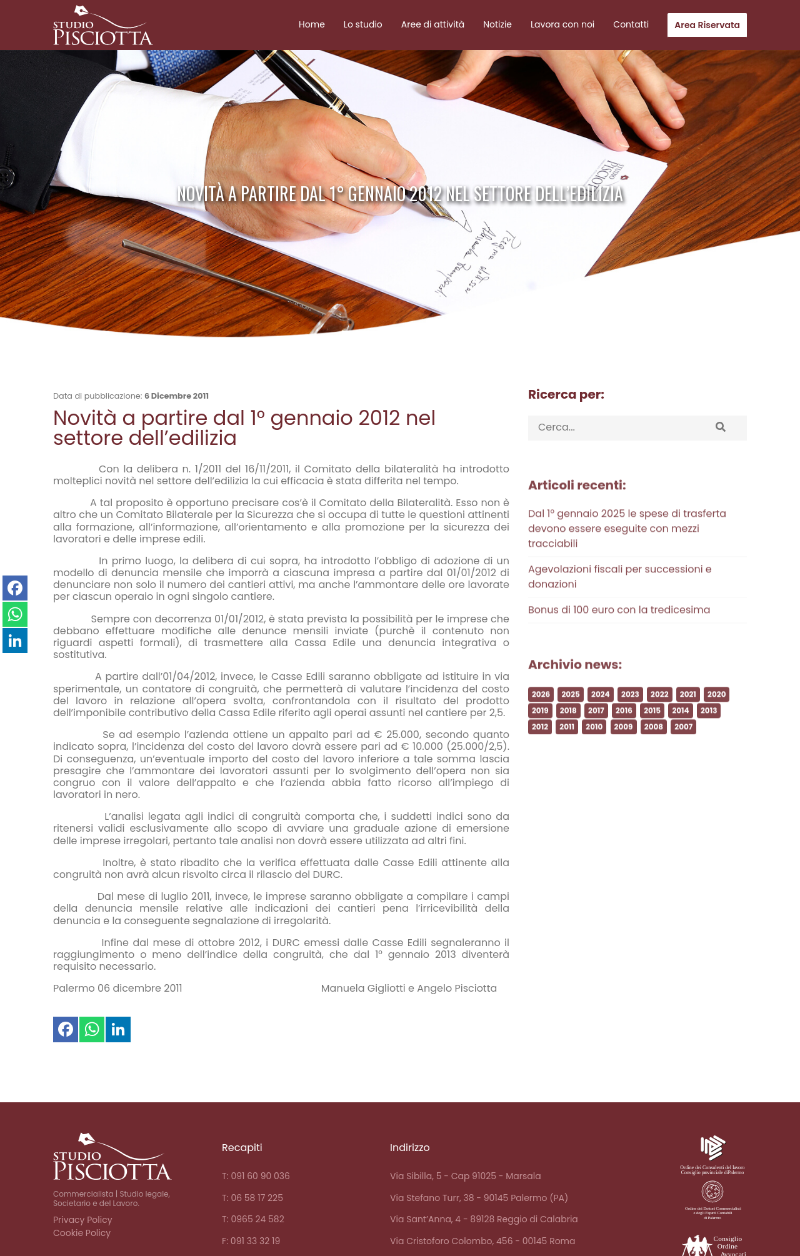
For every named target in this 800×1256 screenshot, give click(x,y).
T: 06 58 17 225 (252, 1198)
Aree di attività (432, 24)
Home (312, 24)
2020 (717, 724)
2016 (624, 740)
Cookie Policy (82, 1233)
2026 (541, 724)
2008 (653, 756)
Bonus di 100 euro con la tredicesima (619, 639)
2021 (688, 724)
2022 (659, 724)
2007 (683, 756)
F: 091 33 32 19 (251, 1241)
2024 (600, 724)
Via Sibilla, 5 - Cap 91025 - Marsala (465, 1176)
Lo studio (363, 24)
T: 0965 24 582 (253, 1219)
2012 (540, 756)
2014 (680, 740)
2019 (540, 740)
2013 (709, 740)
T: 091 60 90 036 (256, 1176)
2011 (566, 756)
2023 (630, 724)
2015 (652, 740)
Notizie (497, 24)
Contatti (631, 24)
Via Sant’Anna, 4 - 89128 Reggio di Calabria (484, 1219)
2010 (594, 756)
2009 (623, 756)
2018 (568, 740)
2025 (570, 724)
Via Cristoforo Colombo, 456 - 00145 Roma (482, 1241)
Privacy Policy (82, 1220)
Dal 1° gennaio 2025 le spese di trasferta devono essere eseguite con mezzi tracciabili (627, 558)
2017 (596, 740)
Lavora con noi (562, 24)
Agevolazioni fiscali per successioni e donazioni (620, 606)
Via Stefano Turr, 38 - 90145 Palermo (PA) (479, 1198)
